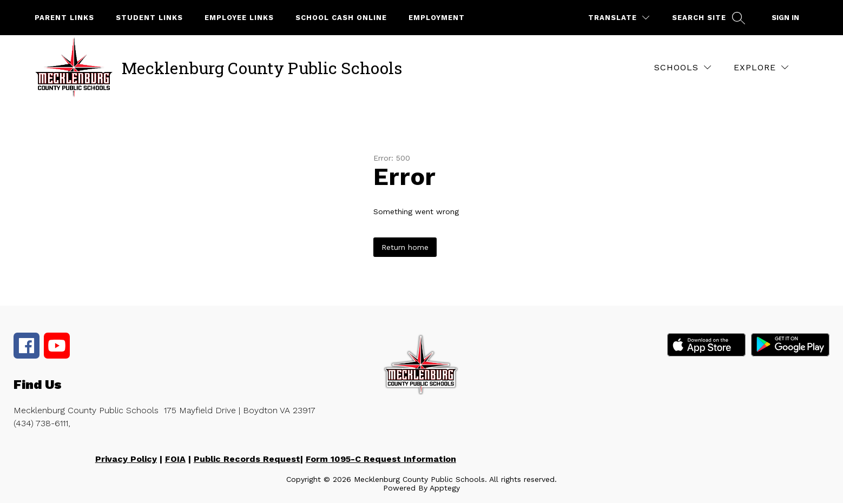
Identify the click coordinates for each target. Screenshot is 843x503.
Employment (437, 18)
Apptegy (445, 488)
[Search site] (707, 17)
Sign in (785, 18)
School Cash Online (341, 18)
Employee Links (239, 18)
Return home (405, 247)
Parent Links (64, 18)
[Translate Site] (618, 17)
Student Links (149, 18)
